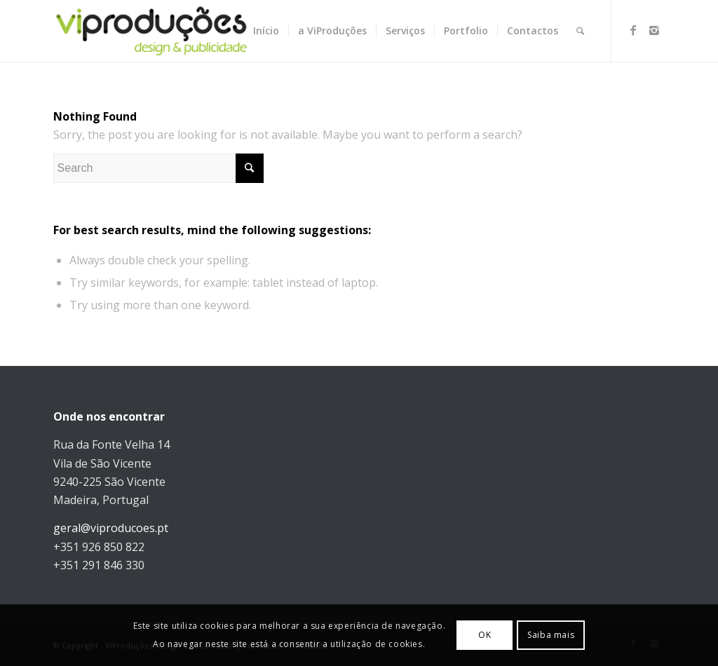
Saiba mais (550, 635)
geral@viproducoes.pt (110, 528)
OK (484, 635)
